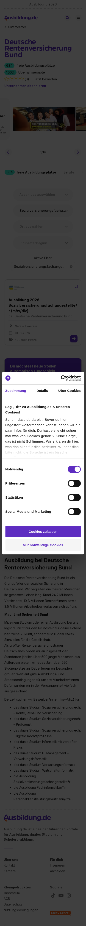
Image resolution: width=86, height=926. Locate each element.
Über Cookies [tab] (69, 391)
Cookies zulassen (43, 531)
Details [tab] (42, 391)
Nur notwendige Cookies (43, 545)
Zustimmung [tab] (15, 391)
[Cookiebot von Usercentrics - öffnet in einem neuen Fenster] (61, 378)
